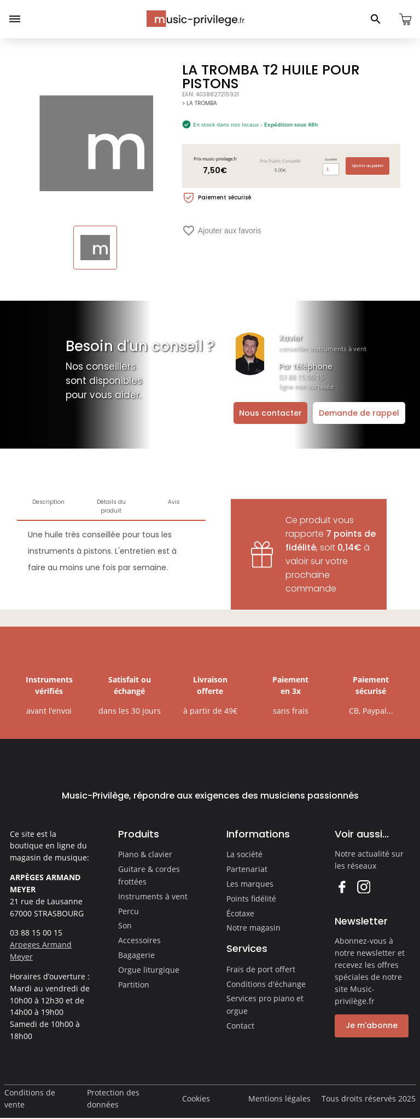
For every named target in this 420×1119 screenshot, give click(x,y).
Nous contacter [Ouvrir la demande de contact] (270, 413)
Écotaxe (240, 913)
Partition (133, 984)
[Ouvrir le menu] (15, 19)
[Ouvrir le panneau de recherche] (375, 19)
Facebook (341, 886)
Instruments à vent (153, 896)
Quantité (331, 159)
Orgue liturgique (148, 970)
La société (244, 854)
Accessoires (139, 940)
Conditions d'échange (266, 984)
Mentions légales (279, 1098)
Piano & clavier (145, 854)
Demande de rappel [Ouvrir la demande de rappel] (359, 413)
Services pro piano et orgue (265, 1004)
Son (125, 925)
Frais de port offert (260, 969)
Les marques (249, 884)
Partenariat (246, 869)
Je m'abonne (372, 1025)
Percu (128, 911)
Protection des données (113, 1098)
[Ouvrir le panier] (405, 19)
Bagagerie (136, 955)
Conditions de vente (29, 1098)
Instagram (363, 886)
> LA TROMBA (199, 103)
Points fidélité (251, 898)
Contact (240, 1025)
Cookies (196, 1098)
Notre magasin (253, 927)
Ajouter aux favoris (221, 230)
